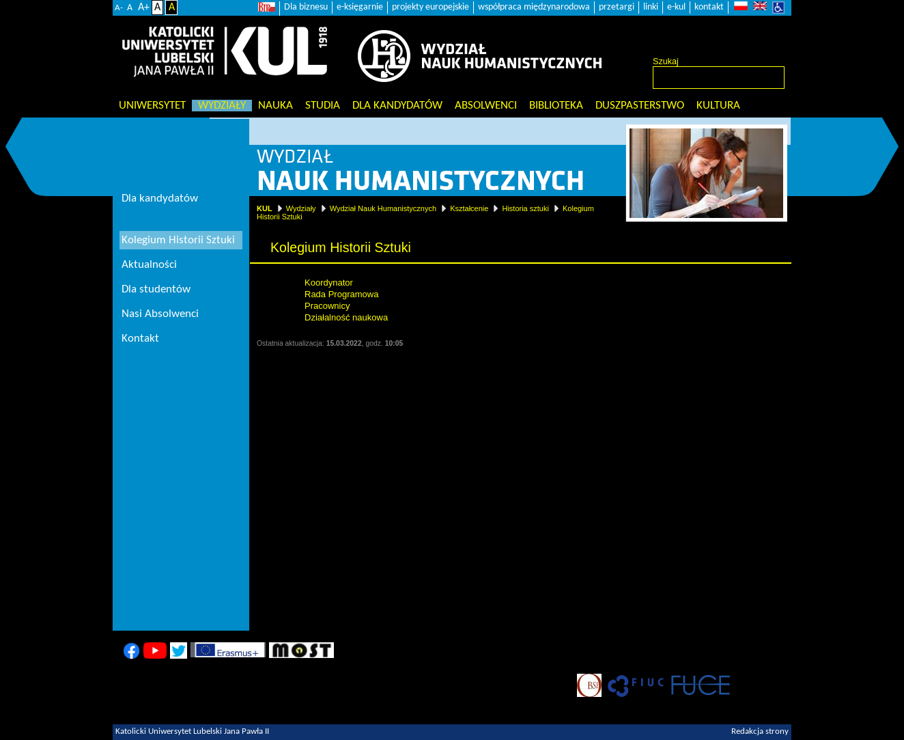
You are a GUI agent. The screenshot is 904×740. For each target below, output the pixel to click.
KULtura (718, 105)
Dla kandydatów (397, 105)
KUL (264, 208)
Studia (322, 105)
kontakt (709, 7)
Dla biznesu (306, 7)
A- (119, 7)
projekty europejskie (430, 7)
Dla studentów (156, 289)
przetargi (616, 7)
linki (650, 7)
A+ (144, 7)
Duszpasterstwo (639, 105)
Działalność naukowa (346, 317)
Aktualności (149, 265)
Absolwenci (486, 105)
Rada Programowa (341, 294)
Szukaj (666, 61)
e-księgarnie (360, 7)
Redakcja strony (760, 732)
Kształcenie (469, 208)
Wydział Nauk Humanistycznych (383, 208)
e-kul (676, 7)
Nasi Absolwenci (160, 314)
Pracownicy (327, 306)
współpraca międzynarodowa (534, 7)
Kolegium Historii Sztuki (178, 240)
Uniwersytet (152, 105)
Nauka (275, 105)
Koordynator (329, 282)
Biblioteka (556, 105)
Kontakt (140, 338)
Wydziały (222, 105)
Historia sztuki (525, 208)
